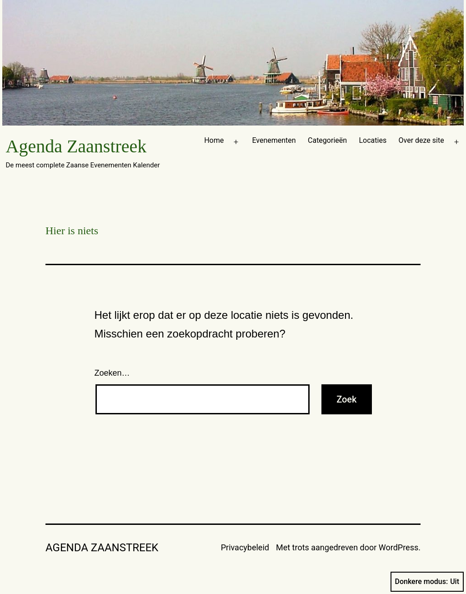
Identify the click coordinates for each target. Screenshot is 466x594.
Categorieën (327, 140)
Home (214, 140)
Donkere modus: (427, 581)
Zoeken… (112, 373)
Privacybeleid (245, 547)
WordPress (398, 547)
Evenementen (274, 140)
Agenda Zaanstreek (76, 146)
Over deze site (421, 140)
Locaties (372, 140)
